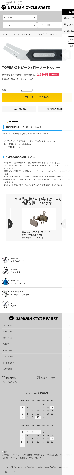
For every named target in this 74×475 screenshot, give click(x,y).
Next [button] (61, 224)
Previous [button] (12, 224)
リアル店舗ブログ (12, 382)
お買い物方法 (8, 357)
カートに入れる (40, 97)
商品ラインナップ (9, 325)
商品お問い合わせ (20, 109)
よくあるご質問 (8, 363)
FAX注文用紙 (7, 369)
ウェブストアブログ (48, 378)
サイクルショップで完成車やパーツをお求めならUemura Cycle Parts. (35, 467)
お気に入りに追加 (56, 109)
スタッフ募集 (8, 350)
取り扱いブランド (9, 332)
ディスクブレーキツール (47, 34)
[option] (39, 223)
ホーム (5, 34)
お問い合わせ (8, 338)
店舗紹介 (6, 344)
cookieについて (8, 472)
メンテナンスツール (22, 34)
